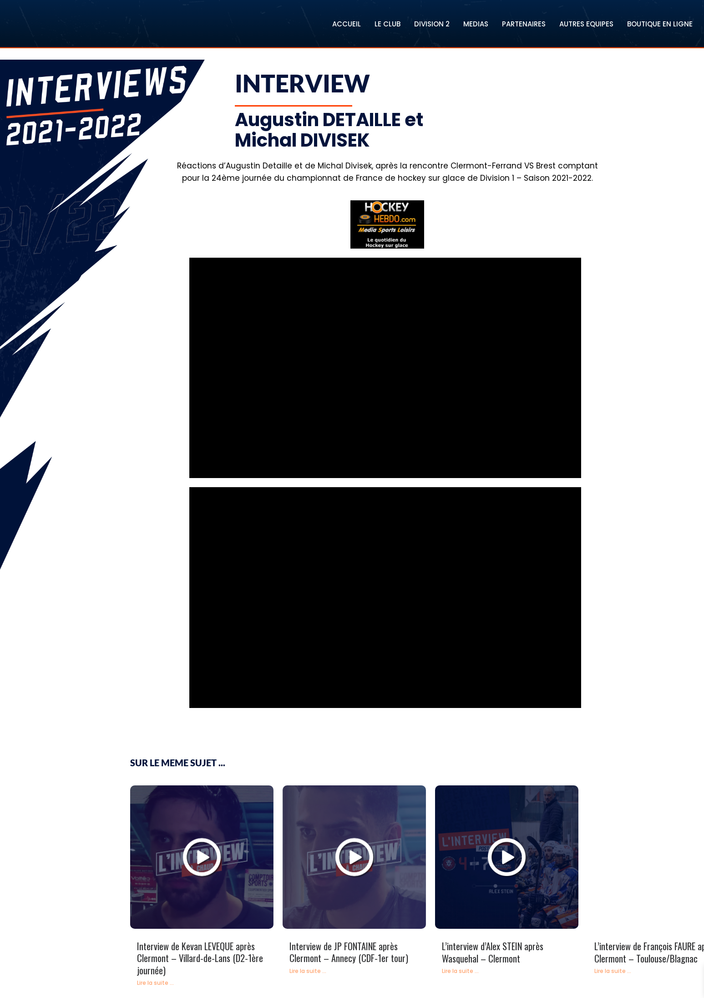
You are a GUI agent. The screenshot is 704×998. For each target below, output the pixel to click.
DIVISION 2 (432, 24)
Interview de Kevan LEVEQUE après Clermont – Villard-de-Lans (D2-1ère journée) (200, 958)
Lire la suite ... (155, 983)
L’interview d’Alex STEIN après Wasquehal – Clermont (492, 952)
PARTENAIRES (524, 24)
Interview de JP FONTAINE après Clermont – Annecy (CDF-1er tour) (348, 952)
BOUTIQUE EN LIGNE (660, 24)
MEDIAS (475, 24)
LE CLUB (387, 24)
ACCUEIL (346, 24)
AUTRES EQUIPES (586, 24)
